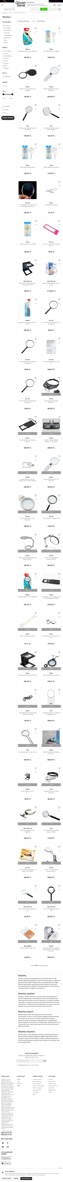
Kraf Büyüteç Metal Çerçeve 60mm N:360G (51, 129)
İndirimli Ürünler (52, 1083)
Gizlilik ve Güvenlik (37, 1087)
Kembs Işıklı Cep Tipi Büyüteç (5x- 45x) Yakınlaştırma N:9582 (51, 597)
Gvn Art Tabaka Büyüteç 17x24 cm (51, 362)
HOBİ (18, 1081)
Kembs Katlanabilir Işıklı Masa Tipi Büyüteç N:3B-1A (28, 558)
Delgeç (6, 42)
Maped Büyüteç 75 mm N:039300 (27, 597)
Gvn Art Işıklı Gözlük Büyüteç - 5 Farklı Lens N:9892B (27, 870)
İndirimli (5, 110)
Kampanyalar (51, 1081)
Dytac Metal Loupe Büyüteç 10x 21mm (51, 637)
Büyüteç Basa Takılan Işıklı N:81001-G (51, 792)
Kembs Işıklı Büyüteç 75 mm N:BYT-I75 (27, 519)
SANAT (18, 1079)
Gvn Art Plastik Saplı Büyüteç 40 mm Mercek (27, 401)
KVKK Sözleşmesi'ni (23, 1065)
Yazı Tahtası (7, 33)
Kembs (5, 63)
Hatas (5, 61)
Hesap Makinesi (8, 35)
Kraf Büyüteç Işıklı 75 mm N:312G (28, 752)
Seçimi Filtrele (8, 118)
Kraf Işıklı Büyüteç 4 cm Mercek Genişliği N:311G (51, 713)
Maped (5, 68)
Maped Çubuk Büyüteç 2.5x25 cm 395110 (27, 323)
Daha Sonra (35, 9)
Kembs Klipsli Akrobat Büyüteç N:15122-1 (51, 753)
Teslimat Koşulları (37, 1079)
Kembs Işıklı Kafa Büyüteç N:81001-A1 (51, 401)
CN (4, 86)
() (60, 5)
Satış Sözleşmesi (37, 1083)
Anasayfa (3, 13)
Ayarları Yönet (6, 1178)
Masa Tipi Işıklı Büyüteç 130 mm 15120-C (51, 284)
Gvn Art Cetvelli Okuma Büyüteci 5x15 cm (51, 245)
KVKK (34, 1094)
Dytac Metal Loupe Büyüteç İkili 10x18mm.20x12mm (27, 713)
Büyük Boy (6, 76)
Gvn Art (5, 58)
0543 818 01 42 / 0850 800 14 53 (6, 1134)
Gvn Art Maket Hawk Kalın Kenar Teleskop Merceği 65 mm (28, 205)
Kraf (4, 66)
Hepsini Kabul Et (26, 1178)
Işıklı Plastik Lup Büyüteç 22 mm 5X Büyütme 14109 (27, 284)
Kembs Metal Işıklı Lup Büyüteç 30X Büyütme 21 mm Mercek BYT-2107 (51, 949)
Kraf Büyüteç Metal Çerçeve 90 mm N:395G (27, 129)
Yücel (51, 789)
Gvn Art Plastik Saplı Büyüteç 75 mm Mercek (51, 323)
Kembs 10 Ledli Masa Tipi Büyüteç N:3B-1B (51, 558)
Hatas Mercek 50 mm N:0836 (51, 51)
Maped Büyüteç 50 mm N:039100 (27, 51)
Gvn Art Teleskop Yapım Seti (27, 948)
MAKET (18, 1085)
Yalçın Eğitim (6, 51)
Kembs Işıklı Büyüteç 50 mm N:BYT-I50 (51, 480)
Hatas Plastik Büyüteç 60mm (27, 167)
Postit (5, 40)
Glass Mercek (7, 56)
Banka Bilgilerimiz (37, 1090)
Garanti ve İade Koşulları (39, 1085)
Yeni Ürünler (51, 1087)
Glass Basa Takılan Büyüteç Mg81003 (27, 831)
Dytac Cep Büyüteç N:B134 (27, 636)
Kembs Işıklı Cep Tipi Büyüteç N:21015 (28, 441)
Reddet (16, 1178)
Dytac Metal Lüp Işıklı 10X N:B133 (28, 675)
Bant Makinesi (7, 30)
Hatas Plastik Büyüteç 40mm (51, 167)
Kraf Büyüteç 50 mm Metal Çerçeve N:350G (51, 831)
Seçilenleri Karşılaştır (23, 21)
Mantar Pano (7, 38)
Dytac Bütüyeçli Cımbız (51, 205)
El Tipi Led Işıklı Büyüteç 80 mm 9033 (51, 909)
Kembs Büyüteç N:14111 (27, 791)
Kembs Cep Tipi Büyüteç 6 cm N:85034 (27, 89)
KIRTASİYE (10, 12)
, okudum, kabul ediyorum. (28, 1065)
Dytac (5, 53)
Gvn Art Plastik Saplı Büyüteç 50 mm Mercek (27, 362)
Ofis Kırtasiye (17, 12)
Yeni (4, 113)
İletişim (50, 1092)
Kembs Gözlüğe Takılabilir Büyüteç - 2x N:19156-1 (51, 441)
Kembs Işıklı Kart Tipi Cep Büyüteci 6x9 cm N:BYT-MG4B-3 (27, 480)
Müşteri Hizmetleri (52, 1085)
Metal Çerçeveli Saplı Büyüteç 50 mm (28, 909)
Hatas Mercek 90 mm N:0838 (28, 244)
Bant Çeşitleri (7, 28)
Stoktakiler (6, 106)
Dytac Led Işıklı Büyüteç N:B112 (51, 675)
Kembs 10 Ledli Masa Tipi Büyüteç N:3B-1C (51, 870)
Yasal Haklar (35, 1092)
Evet (44, 9)
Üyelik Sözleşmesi (37, 1081)
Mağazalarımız (51, 1090)
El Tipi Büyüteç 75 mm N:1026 (51, 518)
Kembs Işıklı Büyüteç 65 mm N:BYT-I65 (51, 89)
